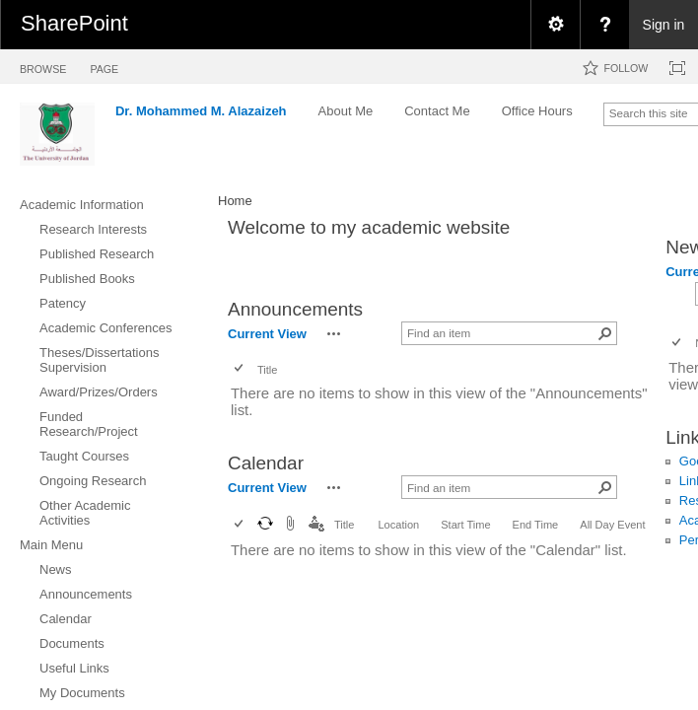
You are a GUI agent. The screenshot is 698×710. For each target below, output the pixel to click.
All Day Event (612, 525)
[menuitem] (555, 24)
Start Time (465, 525)
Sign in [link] (664, 25)
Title (267, 370)
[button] (334, 333)
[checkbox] (240, 369)
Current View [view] (267, 333)
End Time (536, 525)
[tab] (43, 65)
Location (398, 525)
